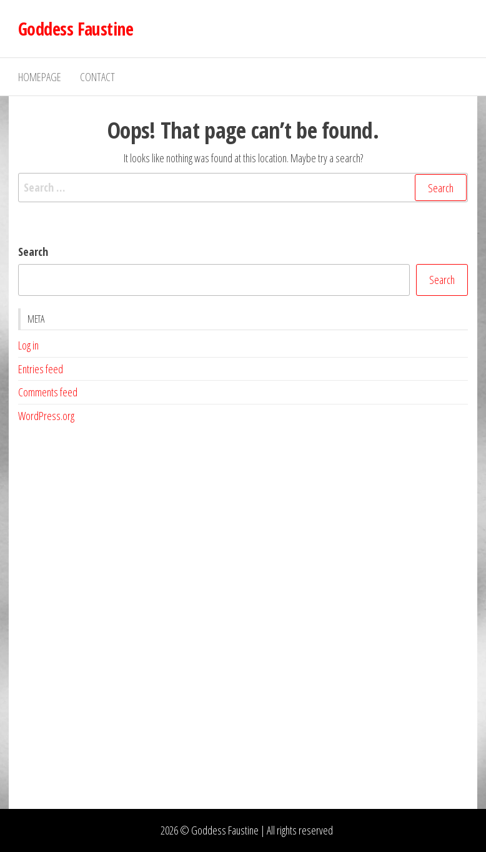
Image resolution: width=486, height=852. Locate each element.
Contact (97, 76)
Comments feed (47, 391)
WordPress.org (46, 415)
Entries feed (40, 368)
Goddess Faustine (75, 29)
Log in (28, 345)
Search (33, 251)
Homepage (39, 76)
